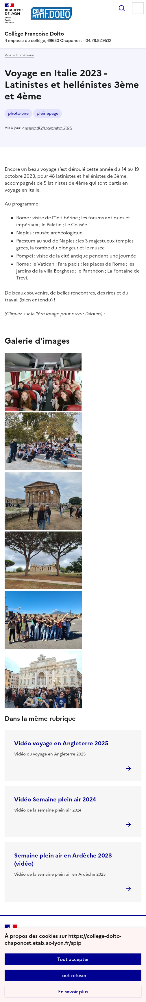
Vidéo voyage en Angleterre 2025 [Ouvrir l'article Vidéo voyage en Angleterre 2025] (61, 743)
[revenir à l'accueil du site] (73, 33)
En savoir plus (73, 991)
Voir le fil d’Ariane (19, 55)
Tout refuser (73, 975)
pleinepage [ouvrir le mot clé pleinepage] (47, 113)
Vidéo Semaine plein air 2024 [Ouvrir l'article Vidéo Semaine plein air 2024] (55, 799)
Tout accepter (73, 959)
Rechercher (121, 8)
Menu (138, 8)
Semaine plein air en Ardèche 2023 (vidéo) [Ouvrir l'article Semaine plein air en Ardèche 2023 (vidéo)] (63, 859)
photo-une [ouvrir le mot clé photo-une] (18, 113)
